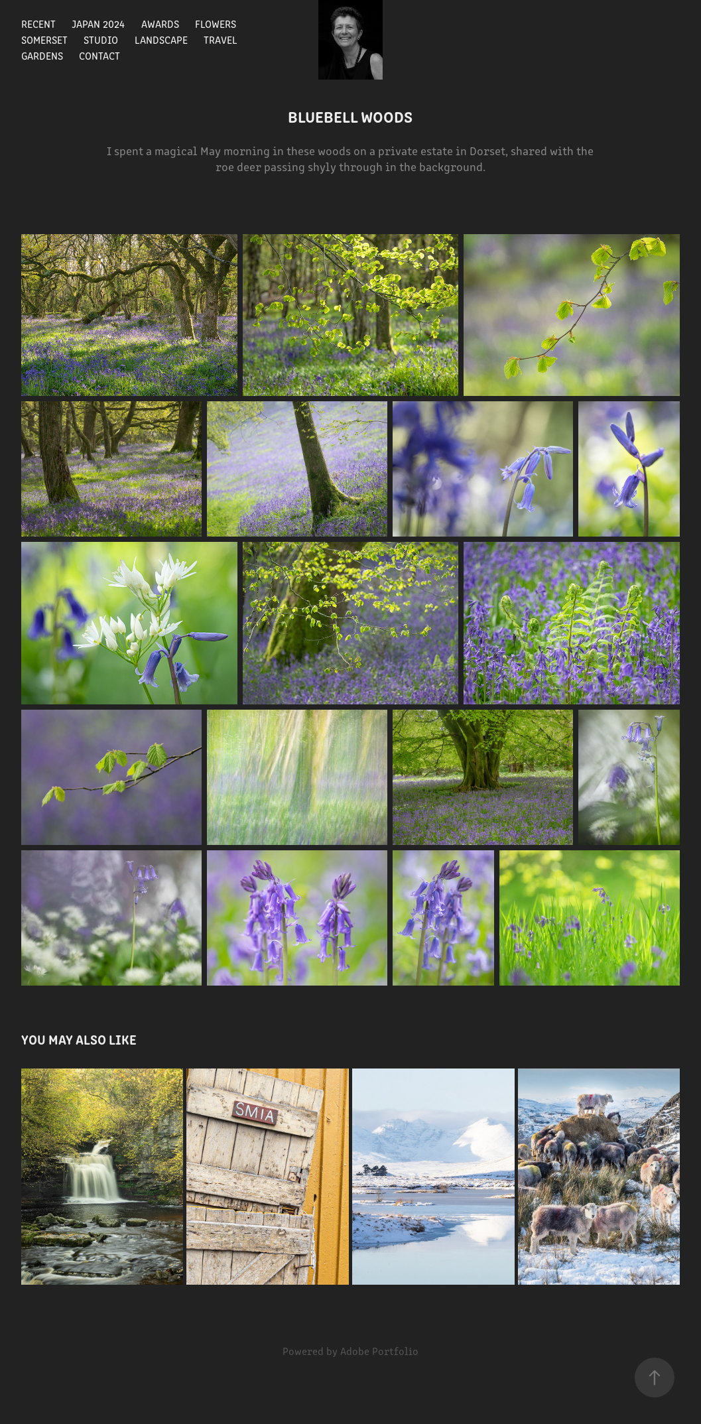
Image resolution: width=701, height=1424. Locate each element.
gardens (42, 55)
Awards (160, 24)
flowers (215, 24)
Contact (99, 55)
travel (220, 39)
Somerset (44, 39)
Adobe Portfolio (379, 1351)
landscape (161, 39)
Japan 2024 (98, 24)
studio (101, 39)
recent (38, 24)
